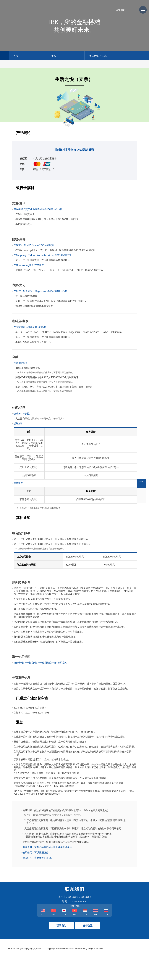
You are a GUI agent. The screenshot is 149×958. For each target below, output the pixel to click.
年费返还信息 (21, 678)
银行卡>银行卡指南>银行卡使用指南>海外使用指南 (40, 662)
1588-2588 (85, 896)
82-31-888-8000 (78, 901)
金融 (15, 357)
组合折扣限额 (21, 533)
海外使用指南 (21, 657)
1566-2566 (72, 896)
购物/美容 (18, 239)
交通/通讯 (18, 203)
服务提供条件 (21, 582)
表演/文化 (18, 285)
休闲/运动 (18, 408)
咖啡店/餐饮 (20, 321)
